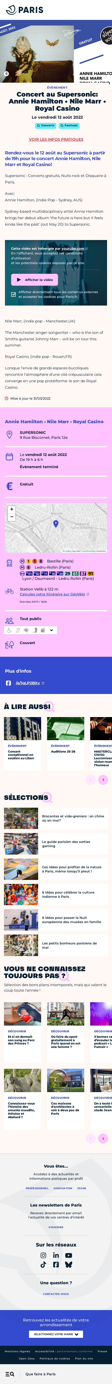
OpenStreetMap (89, 551)
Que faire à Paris (41, 1374)
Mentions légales (17, 1351)
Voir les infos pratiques (56, 139)
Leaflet (67, 551)
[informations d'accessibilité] (30, 630)
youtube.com (73, 248)
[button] (55, 524)
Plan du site (84, 1358)
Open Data (27, 1358)
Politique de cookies (55, 1358)
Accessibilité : (64, 1351)
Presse (102, 1351)
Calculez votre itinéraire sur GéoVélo (52, 594)
